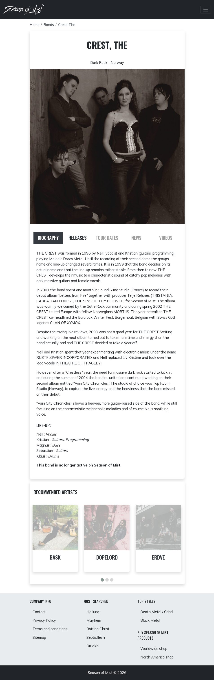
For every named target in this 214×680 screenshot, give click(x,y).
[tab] (48, 238)
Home (35, 24)
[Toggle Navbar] (205, 9)
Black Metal (150, 620)
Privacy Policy (44, 620)
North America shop (157, 657)
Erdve (158, 557)
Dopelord (107, 557)
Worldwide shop (153, 648)
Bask (55, 557)
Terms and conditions (50, 629)
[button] (102, 580)
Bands (49, 24)
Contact (39, 612)
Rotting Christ (97, 629)
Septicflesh (95, 637)
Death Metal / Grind (156, 612)
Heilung (92, 612)
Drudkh (92, 646)
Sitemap (39, 637)
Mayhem (93, 620)
